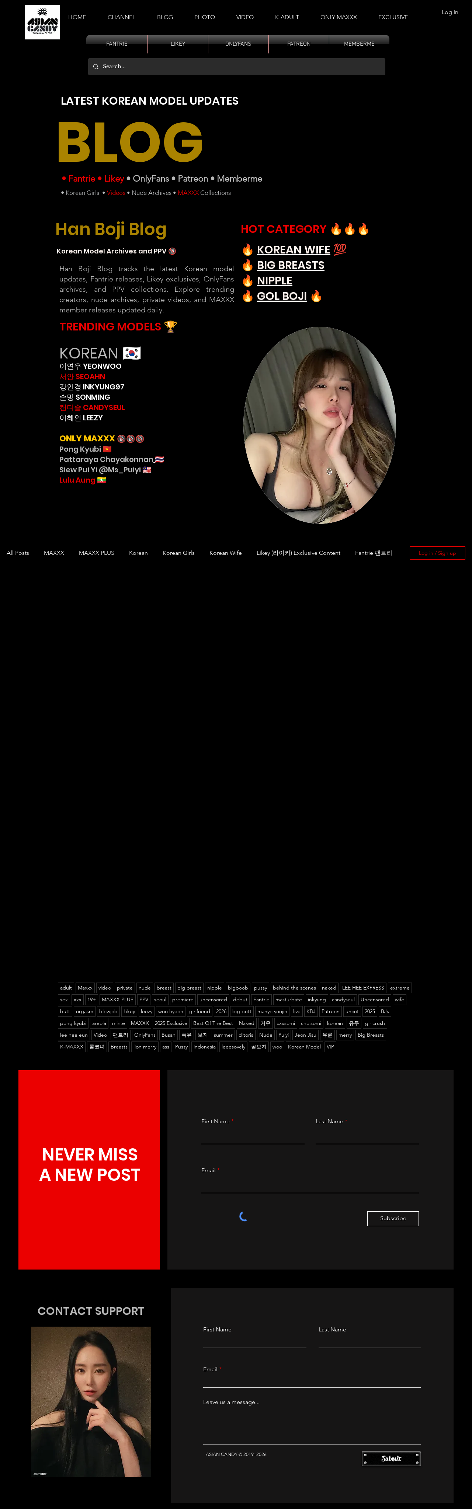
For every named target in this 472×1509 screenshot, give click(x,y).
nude (145, 987)
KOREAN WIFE (293, 250)
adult (66, 987)
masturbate (288, 999)
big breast (189, 987)
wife (399, 999)
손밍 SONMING (84, 397)
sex (64, 999)
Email (208, 1170)
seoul (160, 999)
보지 (203, 1035)
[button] (287, 14)
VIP (330, 1046)
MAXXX (188, 192)
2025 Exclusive (171, 1023)
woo (277, 1046)
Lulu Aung (77, 480)
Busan (169, 1035)
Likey (114, 178)
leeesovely (233, 1046)
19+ (91, 999)
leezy (146, 1011)
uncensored (213, 999)
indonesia (205, 1046)
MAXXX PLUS (96, 552)
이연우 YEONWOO (90, 366)
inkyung (317, 999)
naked (329, 987)
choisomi (311, 1023)
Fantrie (81, 178)
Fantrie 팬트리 (373, 552)
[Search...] (236, 66)
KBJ (311, 1011)
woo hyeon (170, 1011)
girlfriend (199, 1011)
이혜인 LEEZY (81, 418)
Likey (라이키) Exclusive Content (298, 552)
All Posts (18, 552)
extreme (400, 987)
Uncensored (375, 999)
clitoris (246, 1035)
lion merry (144, 1046)
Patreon (193, 178)
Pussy (181, 1046)
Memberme (239, 178)
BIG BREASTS (290, 265)
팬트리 (120, 1035)
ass (165, 1046)
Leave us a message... (231, 1402)
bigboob (238, 987)
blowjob (108, 1011)
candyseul (343, 999)
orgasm (84, 1011)
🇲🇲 (101, 480)
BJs (385, 1011)
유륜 (327, 1035)
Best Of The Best (213, 1023)
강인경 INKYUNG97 (91, 387)
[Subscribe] (393, 1218)
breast (164, 987)
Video (100, 1035)
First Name (215, 1121)
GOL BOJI (282, 296)
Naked (246, 1023)
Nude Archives (151, 192)
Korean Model (304, 1046)
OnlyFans (151, 178)
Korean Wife (225, 552)
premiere (183, 999)
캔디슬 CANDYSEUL (92, 407)
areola (99, 1023)
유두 (354, 1023)
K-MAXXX (71, 1046)
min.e (118, 1023)
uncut (352, 1011)
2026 (221, 1011)
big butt (241, 1011)
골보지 (259, 1046)
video (104, 987)
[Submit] (391, 1459)
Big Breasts (371, 1035)
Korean (138, 552)
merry (345, 1035)
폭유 (186, 1035)
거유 (265, 1023)
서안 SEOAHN (82, 376)
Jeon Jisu (305, 1035)
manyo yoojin (272, 1011)
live (297, 1011)
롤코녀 (97, 1046)
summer (223, 1035)
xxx (77, 999)
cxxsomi (286, 1023)
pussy (260, 987)
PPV (143, 999)
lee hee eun (74, 1035)
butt (65, 1011)
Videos (116, 192)
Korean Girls (82, 192)
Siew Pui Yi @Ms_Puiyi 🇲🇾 (105, 470)
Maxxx (85, 987)
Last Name (329, 1121)
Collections (215, 192)
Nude (266, 1035)
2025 (370, 1011)
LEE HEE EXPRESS (363, 987)
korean (335, 1023)
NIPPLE (274, 280)
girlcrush (375, 1023)
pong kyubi (73, 1023)
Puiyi (283, 1035)
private (125, 987)
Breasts (119, 1046)
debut (240, 999)
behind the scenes (294, 987)
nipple (214, 987)
